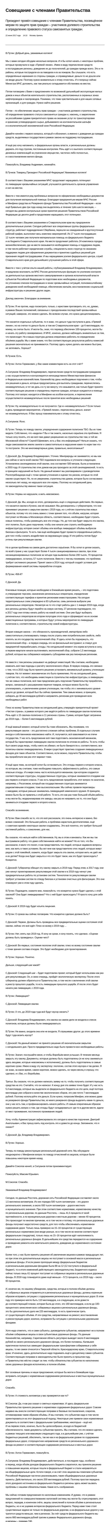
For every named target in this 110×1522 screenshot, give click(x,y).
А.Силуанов (11, 372)
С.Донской (11, 456)
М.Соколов (11, 1182)
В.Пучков (10, 172)
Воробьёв (57, 1054)
